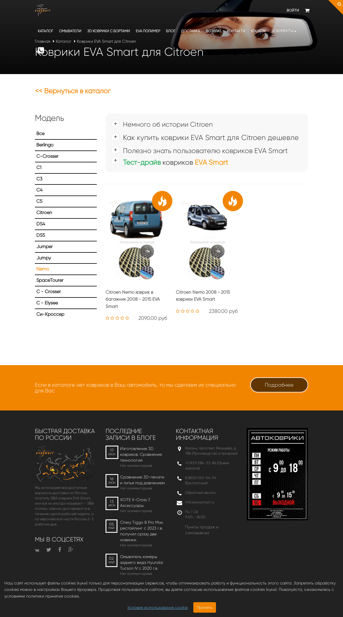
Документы (283, 31)
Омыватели (70, 31)
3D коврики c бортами (108, 31)
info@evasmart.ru (200, 502)
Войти (293, 10)
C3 (39, 179)
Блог (170, 31)
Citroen (44, 212)
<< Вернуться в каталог (73, 91)
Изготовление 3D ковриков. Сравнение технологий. (141, 454)
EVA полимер (148, 31)
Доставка (190, 31)
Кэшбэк (258, 31)
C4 (39, 190)
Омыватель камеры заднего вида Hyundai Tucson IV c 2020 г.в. (141, 562)
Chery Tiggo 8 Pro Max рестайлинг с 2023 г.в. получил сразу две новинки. (141, 531)
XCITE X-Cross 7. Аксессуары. (135, 502)
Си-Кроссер (50, 314)
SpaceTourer (49, 280)
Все (40, 133)
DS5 (40, 235)
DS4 (40, 224)
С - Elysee (47, 303)
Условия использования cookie (157, 607)
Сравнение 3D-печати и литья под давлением (142, 480)
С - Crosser (48, 291)
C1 (38, 167)
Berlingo (44, 145)
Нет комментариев (136, 465)
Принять (204, 607)
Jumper (44, 246)
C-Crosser (47, 156)
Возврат (213, 31)
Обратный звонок (200, 492)
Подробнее (279, 385)
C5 (39, 201)
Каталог (45, 31)
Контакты (236, 31)
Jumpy (43, 258)
